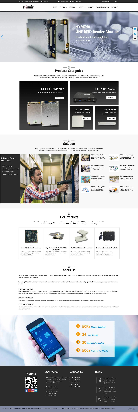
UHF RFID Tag (74, 384)
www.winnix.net (52, 396)
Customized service (103, 7)
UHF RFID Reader (75, 380)
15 (99, 391)
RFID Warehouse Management (128, 155)
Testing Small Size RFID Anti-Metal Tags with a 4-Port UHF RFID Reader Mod (110, 387)
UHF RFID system (75, 386)
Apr (99, 388)
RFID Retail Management (126, 176)
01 (99, 381)
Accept (132, 408)
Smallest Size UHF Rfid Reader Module (31, 248)
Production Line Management (99, 176)
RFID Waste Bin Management (128, 187)
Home (55, 7)
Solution (82, 7)
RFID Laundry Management (127, 165)
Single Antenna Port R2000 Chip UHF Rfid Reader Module (56, 249)
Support (91, 7)
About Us (63, 7)
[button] (68, 60)
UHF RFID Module (75, 377)
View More (59, 98)
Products (72, 7)
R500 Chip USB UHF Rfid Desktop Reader (81, 248)
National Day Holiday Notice (110, 378)
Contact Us (114, 7)
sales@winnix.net (52, 393)
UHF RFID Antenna (76, 382)
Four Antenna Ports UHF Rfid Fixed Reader (107, 248)
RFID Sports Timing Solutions (99, 187)
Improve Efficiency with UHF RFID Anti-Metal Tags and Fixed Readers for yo (110, 397)
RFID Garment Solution (97, 165)
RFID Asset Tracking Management (100, 155)
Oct (99, 378)
